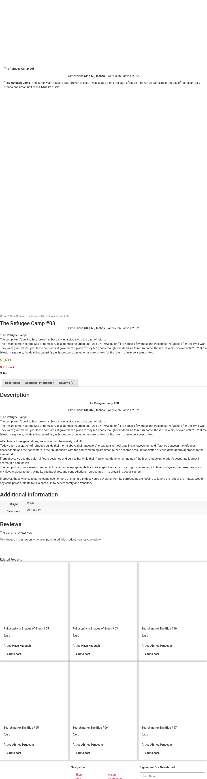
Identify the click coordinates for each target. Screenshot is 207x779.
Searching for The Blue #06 (90, 639)
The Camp (32, 228)
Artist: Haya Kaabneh (17, 557)
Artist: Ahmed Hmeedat (157, 557)
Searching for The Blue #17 (159, 639)
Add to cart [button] (14, 565)
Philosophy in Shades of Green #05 (26, 540)
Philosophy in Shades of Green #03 (95, 540)
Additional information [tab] (39, 294)
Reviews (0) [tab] (66, 294)
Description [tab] (12, 294)
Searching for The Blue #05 (21, 639)
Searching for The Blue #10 (159, 540)
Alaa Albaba (17, 228)
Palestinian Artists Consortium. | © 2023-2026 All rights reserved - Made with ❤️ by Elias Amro (63, 775)
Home (3, 228)
